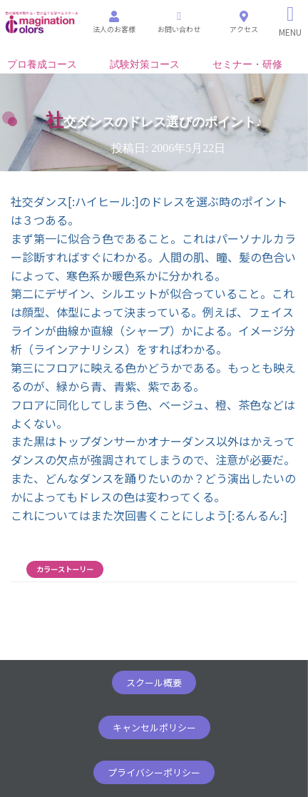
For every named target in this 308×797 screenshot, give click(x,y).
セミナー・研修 (247, 64)
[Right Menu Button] (290, 21)
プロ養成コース (42, 64)
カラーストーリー (64, 569)
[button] (154, 682)
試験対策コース (145, 64)
